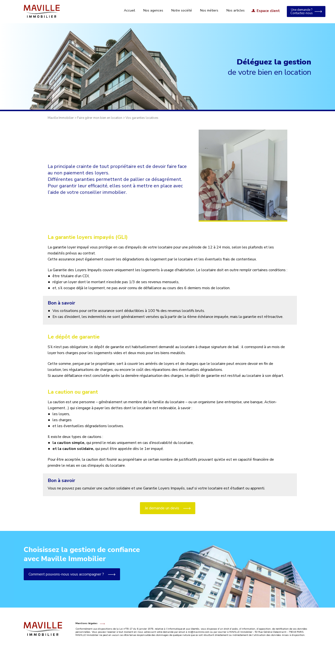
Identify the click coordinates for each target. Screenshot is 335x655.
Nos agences (153, 10)
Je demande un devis (162, 508)
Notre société (181, 10)
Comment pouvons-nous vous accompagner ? (57, 574)
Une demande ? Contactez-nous (301, 11)
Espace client (268, 11)
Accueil (129, 10)
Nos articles (235, 10)
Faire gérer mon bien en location (99, 118)
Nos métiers (209, 10)
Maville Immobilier (61, 118)
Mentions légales (86, 623)
